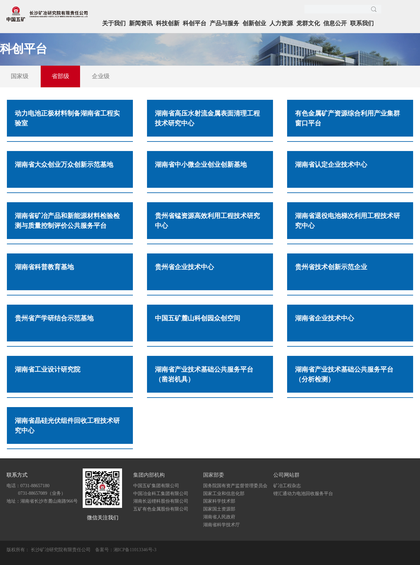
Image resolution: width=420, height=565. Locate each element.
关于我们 (114, 23)
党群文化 (308, 23)
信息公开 (335, 23)
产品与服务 (224, 23)
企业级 (101, 76)
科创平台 (194, 23)
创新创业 (254, 23)
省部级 (60, 76)
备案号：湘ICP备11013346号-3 (126, 549)
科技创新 (167, 23)
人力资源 (281, 23)
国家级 (20, 76)
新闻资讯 (141, 23)
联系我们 (362, 23)
